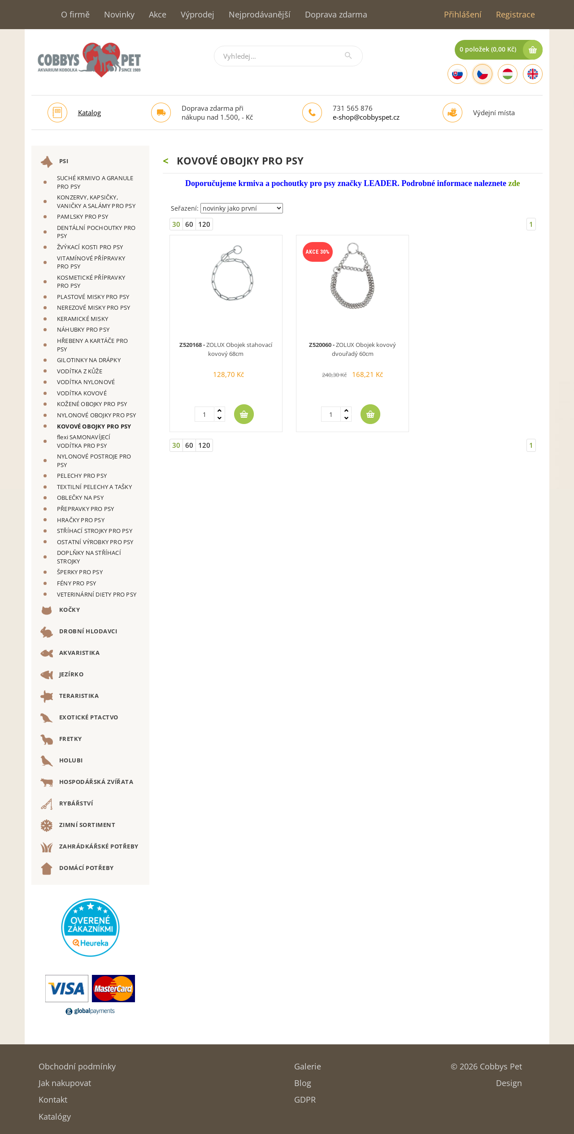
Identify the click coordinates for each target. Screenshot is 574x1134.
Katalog (89, 112)
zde (514, 183)
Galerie (307, 1063)
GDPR (305, 1096)
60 (189, 224)
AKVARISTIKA (70, 653)
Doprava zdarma (336, 14)
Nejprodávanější (260, 14)
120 (204, 224)
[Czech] (482, 74)
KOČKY (60, 610)
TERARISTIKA (69, 696)
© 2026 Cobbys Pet (486, 1063)
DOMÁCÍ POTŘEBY (77, 868)
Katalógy (55, 1113)
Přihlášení (463, 14)
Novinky (119, 14)
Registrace (515, 14)
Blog (302, 1080)
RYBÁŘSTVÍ (66, 804)
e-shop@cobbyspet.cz (366, 117)
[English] (533, 74)
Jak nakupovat (65, 1080)
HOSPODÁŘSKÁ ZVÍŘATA (86, 782)
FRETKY (61, 739)
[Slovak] (457, 74)
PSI (54, 162)
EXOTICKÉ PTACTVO (79, 718)
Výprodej (197, 14)
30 (176, 224)
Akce (157, 14)
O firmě (75, 14)
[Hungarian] (507, 74)
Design (509, 1080)
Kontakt (53, 1096)
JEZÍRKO (61, 675)
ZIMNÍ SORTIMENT (77, 825)
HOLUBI (61, 761)
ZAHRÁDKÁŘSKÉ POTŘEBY (89, 847)
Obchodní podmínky (77, 1063)
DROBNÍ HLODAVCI (78, 632)
